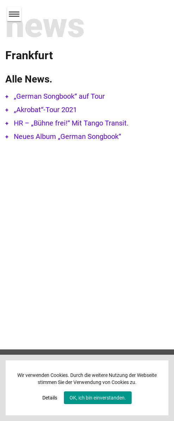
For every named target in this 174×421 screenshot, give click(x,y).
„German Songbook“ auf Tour (59, 96)
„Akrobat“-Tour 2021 (45, 109)
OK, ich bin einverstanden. (98, 398)
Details (49, 398)
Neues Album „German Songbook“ (67, 136)
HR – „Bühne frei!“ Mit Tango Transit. (71, 123)
